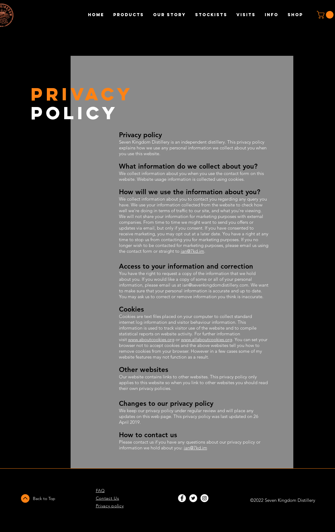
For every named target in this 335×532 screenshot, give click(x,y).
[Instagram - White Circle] (204, 498)
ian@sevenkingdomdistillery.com (215, 285)
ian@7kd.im (192, 251)
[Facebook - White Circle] (182, 498)
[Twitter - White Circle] (193, 498)
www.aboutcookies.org (151, 339)
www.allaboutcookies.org (206, 339)
